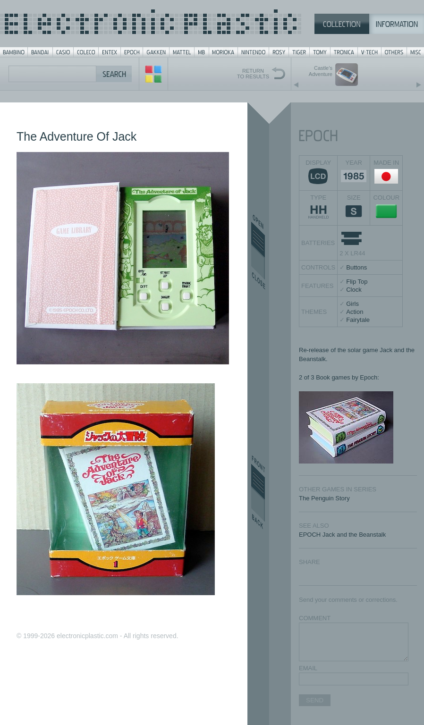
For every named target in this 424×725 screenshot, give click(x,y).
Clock (354, 289)
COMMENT (315, 618)
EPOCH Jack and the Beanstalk (342, 534)
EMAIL (308, 668)
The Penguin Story (324, 498)
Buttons (356, 267)
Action (354, 311)
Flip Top (356, 281)
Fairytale (358, 319)
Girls (352, 303)
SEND (314, 700)
